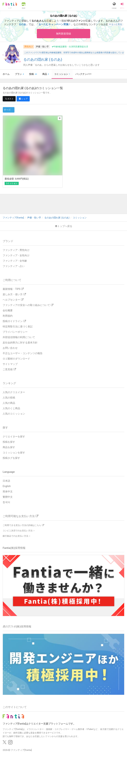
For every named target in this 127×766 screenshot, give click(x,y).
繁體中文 (8, 496)
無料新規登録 (63, 33)
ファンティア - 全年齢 (15, 260)
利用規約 (8, 315)
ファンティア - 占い (14, 266)
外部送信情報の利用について (19, 337)
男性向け (28, 46)
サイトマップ (10, 364)
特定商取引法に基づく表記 (18, 326)
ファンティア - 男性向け (16, 250)
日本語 (6, 480)
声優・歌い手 (42, 46)
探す (5, 427)
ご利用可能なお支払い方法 (20, 516)
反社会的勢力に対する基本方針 (20, 342)
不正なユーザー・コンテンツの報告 (23, 353)
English (7, 486)
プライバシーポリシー (15, 331)
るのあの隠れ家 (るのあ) (42, 60)
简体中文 (8, 491)
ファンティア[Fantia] (21, 750)
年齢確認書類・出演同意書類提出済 (70, 46)
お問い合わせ (10, 347)
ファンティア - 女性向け (16, 255)
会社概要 (8, 310)
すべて (7, 109)
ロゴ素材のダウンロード (16, 358)
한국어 (6, 502)
